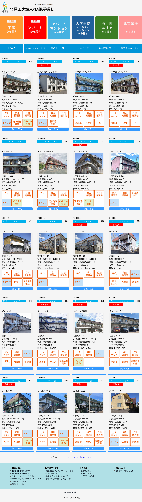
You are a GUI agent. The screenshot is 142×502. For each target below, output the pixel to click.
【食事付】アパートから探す (22, 473)
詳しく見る (17, 129)
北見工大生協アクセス (130, 48)
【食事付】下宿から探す (20, 471)
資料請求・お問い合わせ (124, 471)
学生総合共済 (86, 471)
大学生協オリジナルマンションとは (59, 471)
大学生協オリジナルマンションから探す (26, 479)
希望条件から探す (18, 484)
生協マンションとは (35, 48)
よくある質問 (82, 48)
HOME (11, 48)
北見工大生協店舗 (87, 476)
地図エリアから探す (18, 482)
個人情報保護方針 (71, 492)
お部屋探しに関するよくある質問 (58, 479)
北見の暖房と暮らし (106, 48)
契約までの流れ (59, 48)
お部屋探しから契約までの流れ (57, 476)
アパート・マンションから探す (23, 476)
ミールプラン (86, 473)
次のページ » (85, 457)
